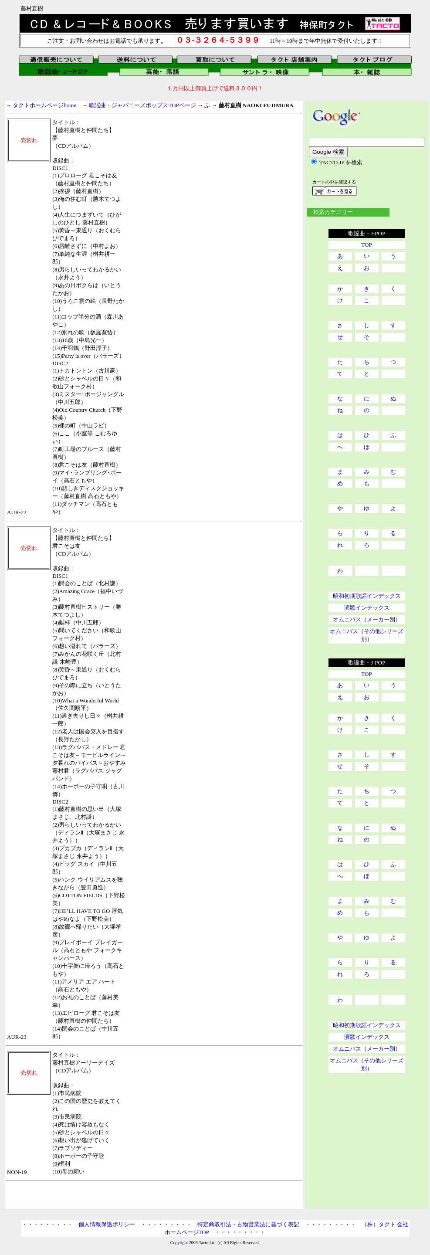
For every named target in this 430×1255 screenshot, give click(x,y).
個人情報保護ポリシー (106, 1224)
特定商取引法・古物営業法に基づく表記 (248, 1224)
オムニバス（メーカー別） (367, 619)
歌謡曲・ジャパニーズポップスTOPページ (142, 105)
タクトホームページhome (44, 105)
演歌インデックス (366, 607)
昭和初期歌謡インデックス (367, 596)
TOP (366, 244)
